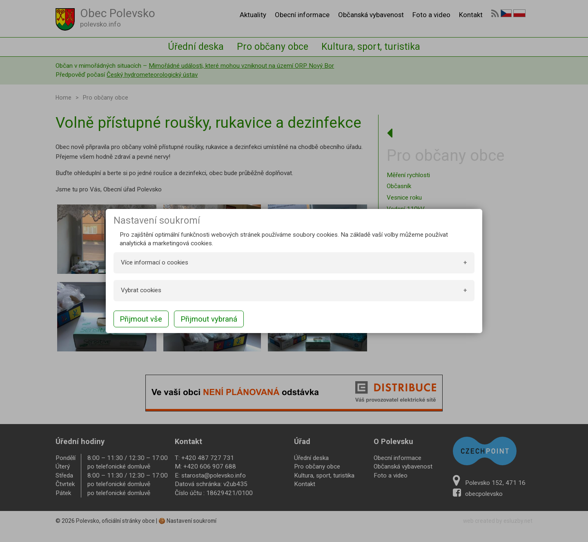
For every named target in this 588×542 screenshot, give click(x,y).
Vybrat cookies (141, 290)
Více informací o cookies (154, 262)
